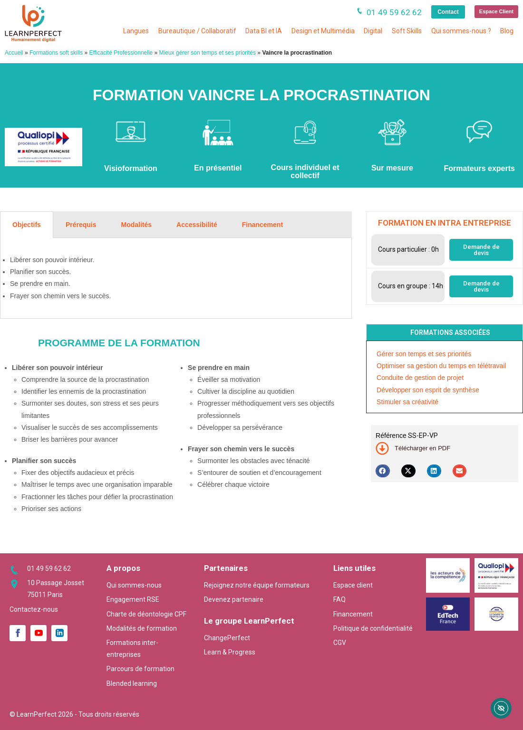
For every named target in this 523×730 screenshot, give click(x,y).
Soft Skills (407, 31)
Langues (136, 31)
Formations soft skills (56, 52)
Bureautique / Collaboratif (197, 31)
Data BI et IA (263, 31)
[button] (383, 471)
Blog (506, 31)
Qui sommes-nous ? (461, 31)
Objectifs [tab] (26, 224)
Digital (373, 31)
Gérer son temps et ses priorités (424, 354)
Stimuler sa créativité (407, 402)
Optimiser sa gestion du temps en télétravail (441, 366)
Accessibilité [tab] (196, 224)
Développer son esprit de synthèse (428, 390)
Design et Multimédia (323, 31)
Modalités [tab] (136, 224)
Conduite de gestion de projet (420, 377)
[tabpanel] (176, 278)
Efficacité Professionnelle (121, 52)
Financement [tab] (262, 224)
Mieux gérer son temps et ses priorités (207, 52)
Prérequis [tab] (81, 224)
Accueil (14, 52)
